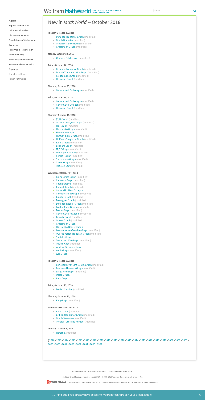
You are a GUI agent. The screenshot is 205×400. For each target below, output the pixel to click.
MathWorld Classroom (97, 371)
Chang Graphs (64, 183)
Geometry (13, 44)
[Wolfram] (57, 382)
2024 (65, 340)
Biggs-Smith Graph (66, 176)
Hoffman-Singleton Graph (70, 139)
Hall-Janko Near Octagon (69, 226)
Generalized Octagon (67, 104)
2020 (93, 340)
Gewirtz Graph (64, 217)
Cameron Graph (65, 180)
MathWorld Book (125, 371)
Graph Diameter (65, 40)
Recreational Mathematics (21, 64)
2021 (86, 340)
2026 (51, 340)
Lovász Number (64, 289)
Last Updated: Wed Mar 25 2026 (87, 377)
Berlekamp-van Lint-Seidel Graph (74, 264)
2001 (85, 344)
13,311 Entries (68, 377)
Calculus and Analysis (19, 30)
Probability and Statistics (21, 59)
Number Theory (16, 54)
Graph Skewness (65, 318)
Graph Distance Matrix (68, 43)
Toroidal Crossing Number (70, 321)
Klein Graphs (63, 142)
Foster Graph (63, 210)
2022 (79, 340)
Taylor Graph (63, 162)
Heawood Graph (65, 79)
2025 (59, 340)
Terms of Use (137, 377)
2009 (170, 340)
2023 (72, 340)
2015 (128, 340)
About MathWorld (79, 371)
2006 (50, 344)
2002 (78, 344)
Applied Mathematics (19, 25)
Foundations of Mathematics (22, 40)
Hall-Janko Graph (65, 129)
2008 (177, 340)
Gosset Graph (63, 220)
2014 (135, 340)
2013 (142, 340)
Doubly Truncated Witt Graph (72, 72)
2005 (57, 344)
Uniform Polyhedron (67, 58)
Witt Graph (62, 253)
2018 (107, 340)
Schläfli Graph (64, 155)
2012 (149, 340)
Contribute (112, 371)
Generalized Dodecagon (69, 90)
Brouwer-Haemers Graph (69, 268)
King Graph (62, 300)
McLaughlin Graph (66, 152)
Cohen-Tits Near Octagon (69, 190)
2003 (71, 344)
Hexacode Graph (65, 132)
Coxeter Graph (64, 196)
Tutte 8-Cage (63, 243)
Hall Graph (62, 125)
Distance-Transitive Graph (70, 36)
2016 (121, 340)
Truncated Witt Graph (68, 240)
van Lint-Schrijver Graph (69, 247)
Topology (13, 69)
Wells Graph (63, 250)
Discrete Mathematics (19, 35)
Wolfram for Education (91, 382)
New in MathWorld (17, 78)
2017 (114, 340)
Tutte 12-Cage (63, 165)
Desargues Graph (65, 200)
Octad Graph (63, 274)
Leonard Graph (64, 145)
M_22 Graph (63, 149)
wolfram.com (74, 382)
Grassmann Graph (66, 46)
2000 (92, 344)
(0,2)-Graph (62, 119)
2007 (184, 340)
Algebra (12, 20)
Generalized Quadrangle (69, 122)
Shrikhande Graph (66, 159)
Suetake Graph (64, 237)
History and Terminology (21, 49)
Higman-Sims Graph (67, 135)
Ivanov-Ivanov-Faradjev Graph (72, 230)
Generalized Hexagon (67, 213)
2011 (156, 340)
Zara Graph (62, 278)
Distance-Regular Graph (69, 203)
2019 (100, 340)
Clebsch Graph (64, 187)
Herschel (61, 332)
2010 (163, 340)
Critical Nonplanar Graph (69, 314)
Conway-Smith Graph (67, 193)
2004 (64, 344)
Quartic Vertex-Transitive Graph (73, 233)
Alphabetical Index (17, 74)
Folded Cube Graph (66, 75)
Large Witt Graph (65, 271)
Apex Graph (62, 311)
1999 (99, 344)
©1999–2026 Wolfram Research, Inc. (116, 377)
